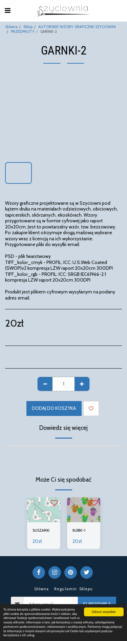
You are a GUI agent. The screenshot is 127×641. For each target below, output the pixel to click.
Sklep (28, 26)
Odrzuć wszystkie (103, 612)
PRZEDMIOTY (23, 31)
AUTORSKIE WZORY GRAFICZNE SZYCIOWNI (77, 26)
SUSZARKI (41, 530)
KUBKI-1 (78, 530)
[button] (7, 10)
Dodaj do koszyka (54, 408)
